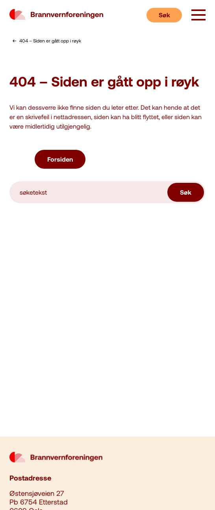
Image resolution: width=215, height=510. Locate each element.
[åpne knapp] (198, 15)
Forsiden (60, 159)
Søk (164, 14)
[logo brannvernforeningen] (56, 15)
